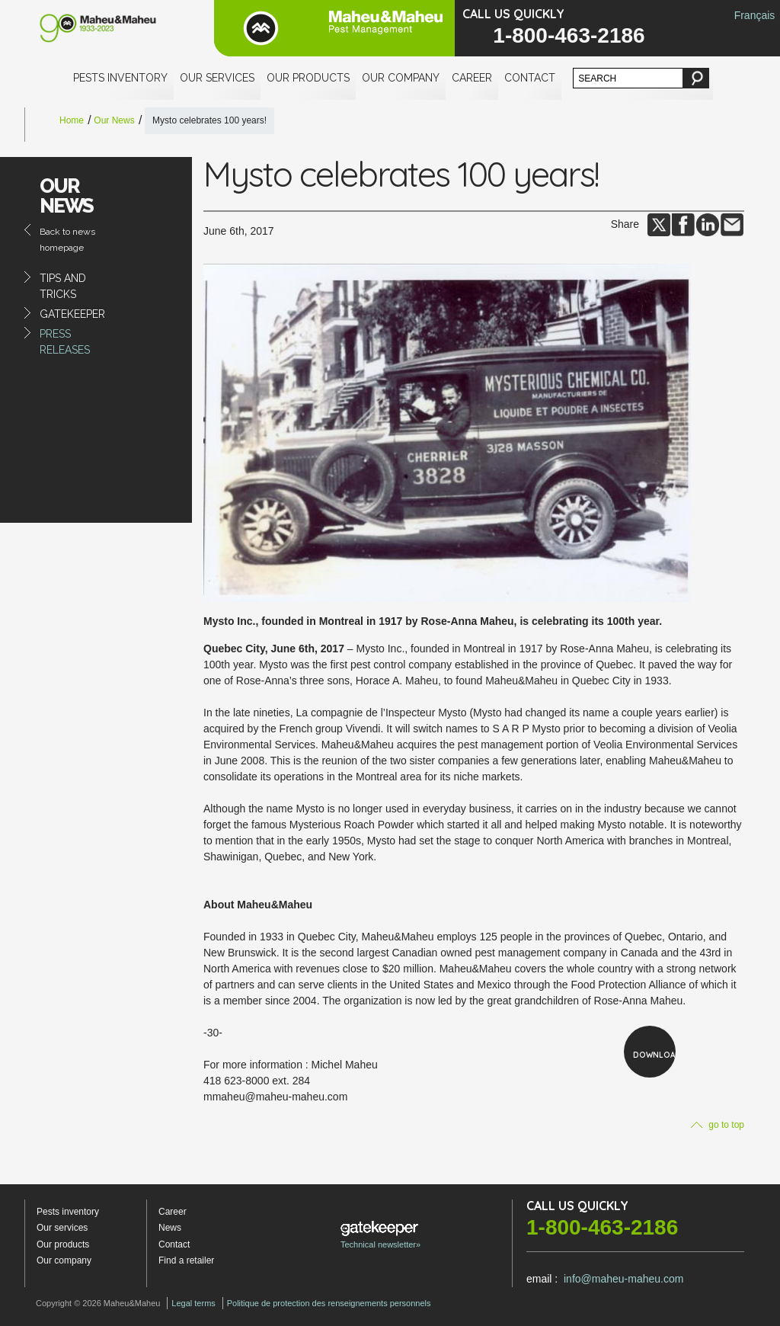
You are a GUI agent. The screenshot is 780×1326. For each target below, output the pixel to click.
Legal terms (193, 1303)
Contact (529, 78)
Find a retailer (186, 1260)
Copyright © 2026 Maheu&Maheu (98, 1303)
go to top (717, 1124)
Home (71, 120)
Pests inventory (120, 78)
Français (754, 15)
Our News (114, 120)
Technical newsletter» (380, 1235)
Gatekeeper (72, 314)
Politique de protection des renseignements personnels (329, 1303)
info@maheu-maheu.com (623, 1279)
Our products (308, 78)
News (169, 1227)
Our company (401, 78)
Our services (217, 78)
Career (472, 78)
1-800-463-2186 (568, 35)
